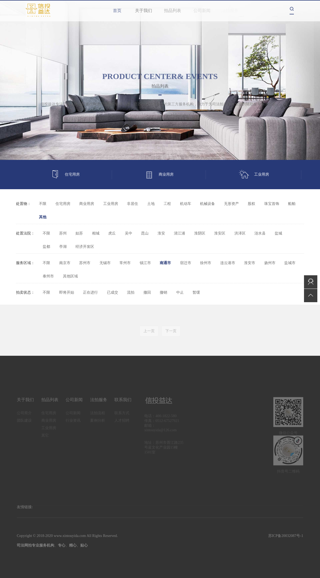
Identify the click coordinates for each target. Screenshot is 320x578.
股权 (251, 204)
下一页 (171, 333)
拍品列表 (175, 10)
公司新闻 (204, 10)
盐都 (46, 247)
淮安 (161, 233)
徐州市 (205, 263)
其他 (42, 217)
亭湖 (63, 247)
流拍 (130, 292)
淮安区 (219, 233)
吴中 (128, 233)
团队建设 (24, 423)
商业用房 (159, 175)
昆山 (145, 233)
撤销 (163, 292)
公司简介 (24, 415)
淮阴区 (199, 233)
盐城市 (289, 263)
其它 (162, 204)
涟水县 (260, 233)
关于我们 (145, 10)
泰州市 (48, 276)
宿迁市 (185, 263)
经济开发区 (84, 247)
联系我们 (122, 402)
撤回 (147, 292)
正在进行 (90, 292)
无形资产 (231, 204)
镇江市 (145, 263)
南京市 (64, 263)
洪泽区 (240, 233)
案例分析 (97, 423)
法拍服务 (98, 402)
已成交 (112, 292)
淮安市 (249, 263)
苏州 (63, 233)
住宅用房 (65, 175)
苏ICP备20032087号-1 (285, 536)
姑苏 (79, 233)
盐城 (278, 233)
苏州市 (84, 263)
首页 (118, 10)
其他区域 (70, 276)
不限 (42, 204)
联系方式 (121, 415)
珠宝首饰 (271, 204)
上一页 (149, 333)
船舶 (291, 204)
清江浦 (179, 233)
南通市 (165, 263)
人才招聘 (121, 423)
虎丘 (112, 233)
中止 (180, 292)
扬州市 (269, 263)
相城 (95, 233)
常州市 (125, 263)
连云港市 (227, 263)
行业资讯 (73, 423)
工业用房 (254, 175)
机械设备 (207, 204)
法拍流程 (97, 415)
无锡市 (105, 263)
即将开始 (66, 292)
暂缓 (196, 292)
